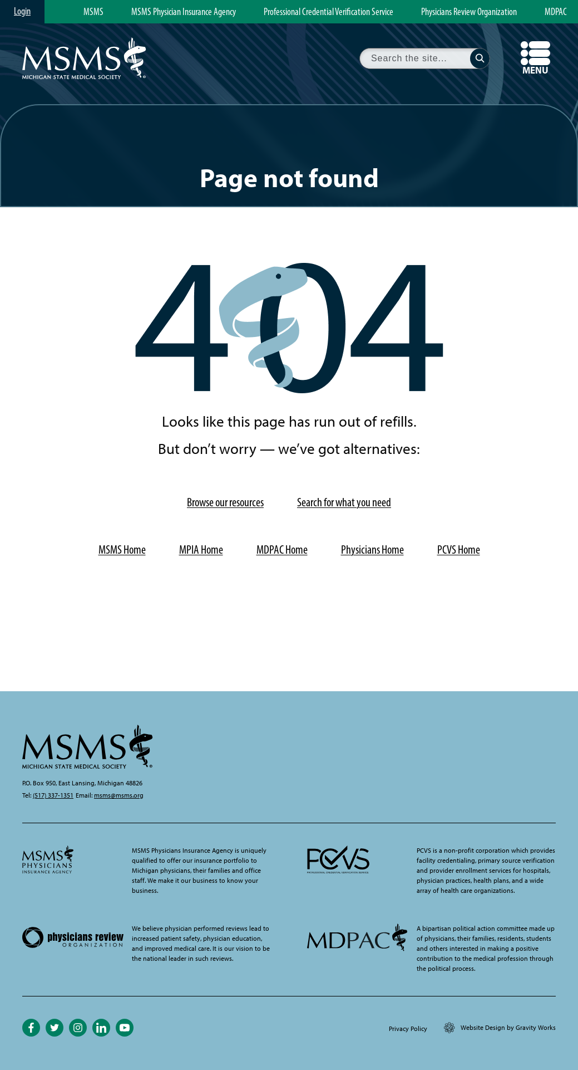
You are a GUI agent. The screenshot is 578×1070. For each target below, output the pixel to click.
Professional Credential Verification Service (328, 12)
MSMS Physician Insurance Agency (183, 12)
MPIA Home (201, 549)
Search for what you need (344, 502)
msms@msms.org (119, 795)
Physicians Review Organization (469, 12)
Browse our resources (225, 502)
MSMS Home (122, 549)
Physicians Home (372, 549)
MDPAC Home (282, 549)
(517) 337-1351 (53, 795)
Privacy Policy (408, 1029)
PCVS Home (458, 549)
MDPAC (556, 12)
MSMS (93, 12)
